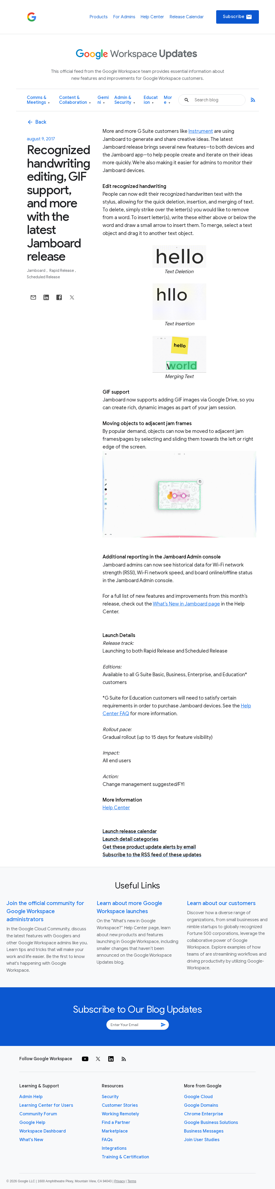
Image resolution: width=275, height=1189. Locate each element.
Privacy (119, 1181)
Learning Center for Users (46, 1105)
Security (110, 1096)
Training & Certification (125, 1157)
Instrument (201, 131)
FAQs (107, 1139)
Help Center (152, 17)
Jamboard (36, 270)
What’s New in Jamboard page (186, 604)
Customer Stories (120, 1105)
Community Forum (38, 1114)
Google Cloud (198, 1096)
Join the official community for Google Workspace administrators (45, 911)
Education (151, 100)
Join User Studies (201, 1139)
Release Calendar (186, 17)
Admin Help (31, 1096)
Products (98, 17)
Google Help (32, 1122)
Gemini (103, 100)
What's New (31, 1139)
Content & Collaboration (75, 100)
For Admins (124, 17)
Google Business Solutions (211, 1122)
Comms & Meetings (38, 100)
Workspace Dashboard (42, 1131)
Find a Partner (116, 1122)
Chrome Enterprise (203, 1114)
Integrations (114, 1148)
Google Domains (201, 1105)
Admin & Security (124, 100)
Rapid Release (62, 270)
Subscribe (237, 17)
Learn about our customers (221, 903)
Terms (131, 1181)
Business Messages (203, 1131)
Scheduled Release (43, 277)
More (168, 100)
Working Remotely (120, 1114)
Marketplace (115, 1131)
